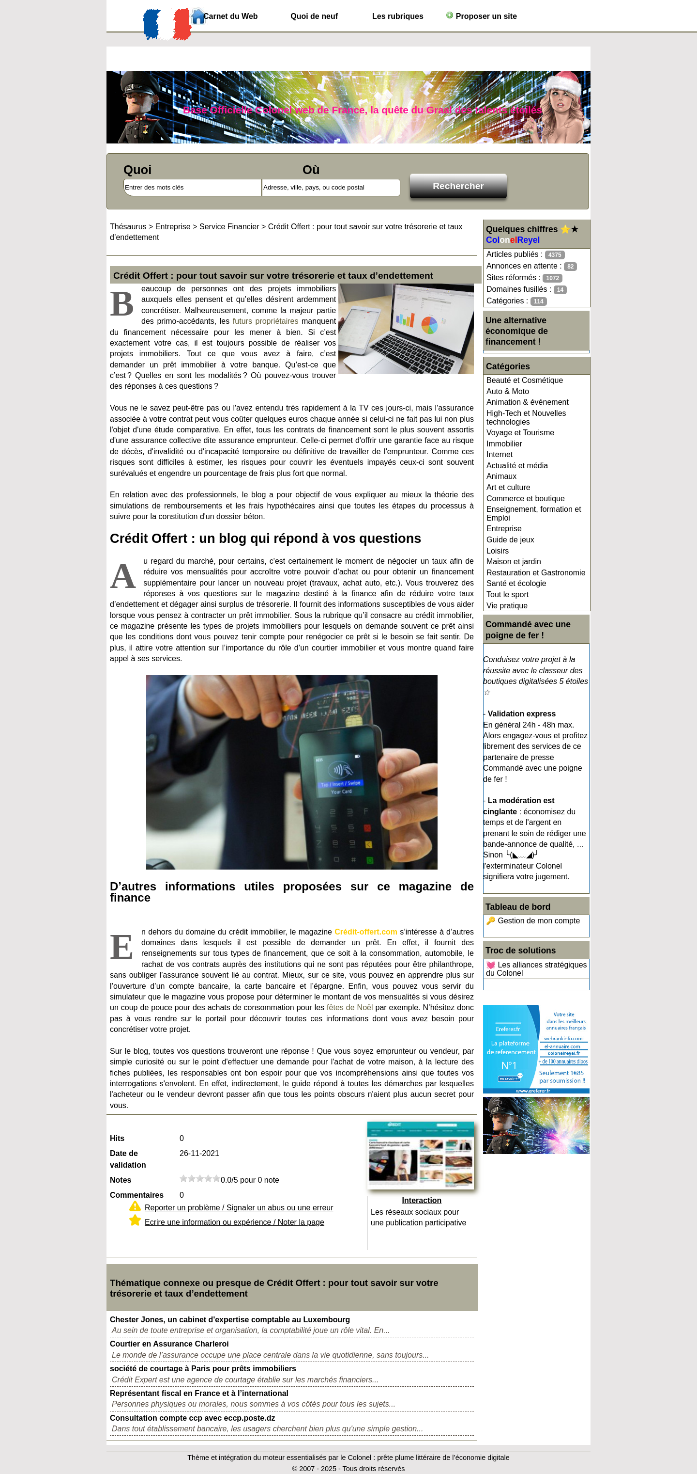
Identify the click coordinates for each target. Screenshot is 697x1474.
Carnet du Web (230, 16)
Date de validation (128, 1159)
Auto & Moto (507, 391)
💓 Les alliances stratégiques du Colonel (536, 969)
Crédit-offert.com (365, 932)
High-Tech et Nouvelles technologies (526, 417)
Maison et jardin (513, 561)
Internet (499, 454)
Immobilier (504, 444)
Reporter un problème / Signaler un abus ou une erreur (239, 1208)
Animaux (501, 476)
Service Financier (229, 226)
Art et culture (508, 487)
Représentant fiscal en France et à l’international (199, 1393)
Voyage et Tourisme (520, 432)
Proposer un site (481, 15)
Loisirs (497, 551)
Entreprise (504, 528)
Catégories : (516, 301)
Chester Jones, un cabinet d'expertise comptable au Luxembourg (230, 1320)
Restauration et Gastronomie (536, 573)
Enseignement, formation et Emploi (533, 513)
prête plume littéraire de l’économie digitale (443, 1457)
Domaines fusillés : (526, 289)
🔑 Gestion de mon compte (533, 921)
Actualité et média (517, 465)
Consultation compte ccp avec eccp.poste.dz (192, 1418)
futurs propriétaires (266, 321)
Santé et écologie (516, 583)
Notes (120, 1180)
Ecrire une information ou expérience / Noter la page (234, 1222)
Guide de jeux (510, 540)
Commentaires (137, 1195)
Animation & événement (527, 402)
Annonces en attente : (531, 266)
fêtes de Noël (350, 1007)
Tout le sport (507, 594)
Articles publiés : (525, 254)
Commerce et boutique (525, 498)
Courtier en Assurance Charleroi (169, 1344)
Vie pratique (507, 606)
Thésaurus (128, 226)
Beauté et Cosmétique (524, 380)
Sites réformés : (524, 278)
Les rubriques (398, 16)
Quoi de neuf (314, 16)
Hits (117, 1138)
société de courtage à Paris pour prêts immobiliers (203, 1368)
